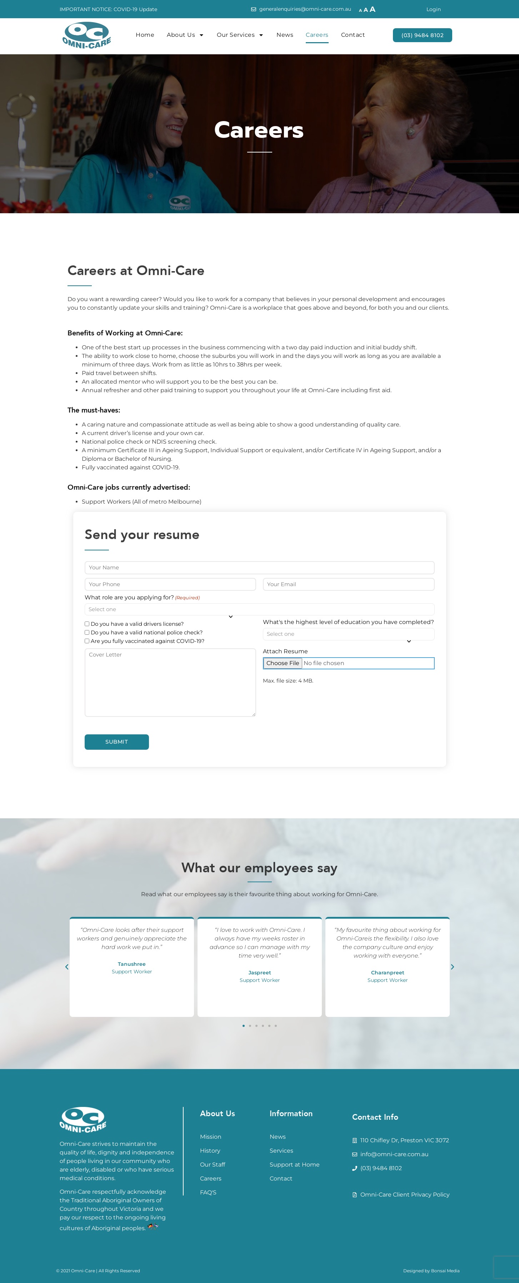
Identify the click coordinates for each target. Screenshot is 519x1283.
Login (433, 9)
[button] (66, 966)
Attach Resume (285, 651)
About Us (185, 35)
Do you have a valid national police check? (147, 632)
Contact (353, 34)
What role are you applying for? (142, 597)
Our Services (240, 35)
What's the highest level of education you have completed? (348, 622)
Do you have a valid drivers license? (137, 623)
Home (145, 34)
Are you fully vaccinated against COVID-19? (148, 641)
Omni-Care (83, 1270)
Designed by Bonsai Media (431, 1270)
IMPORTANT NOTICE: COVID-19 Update (108, 9)
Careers (317, 34)
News (284, 34)
